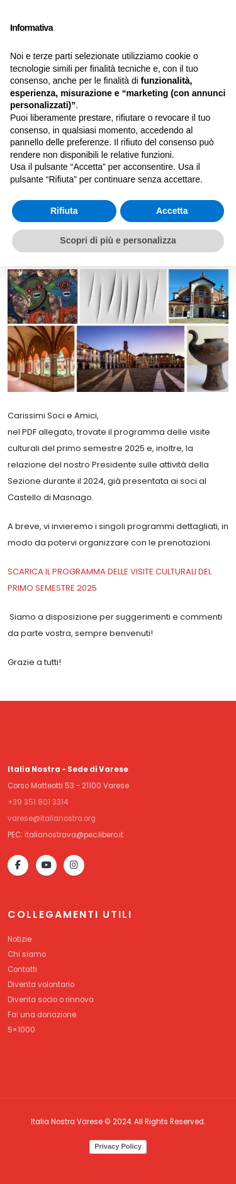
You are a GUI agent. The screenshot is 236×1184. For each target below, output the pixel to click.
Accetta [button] (172, 1129)
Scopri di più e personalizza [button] (118, 1158)
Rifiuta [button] (64, 1129)
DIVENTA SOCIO (188, 24)
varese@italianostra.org (52, 818)
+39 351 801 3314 (38, 802)
